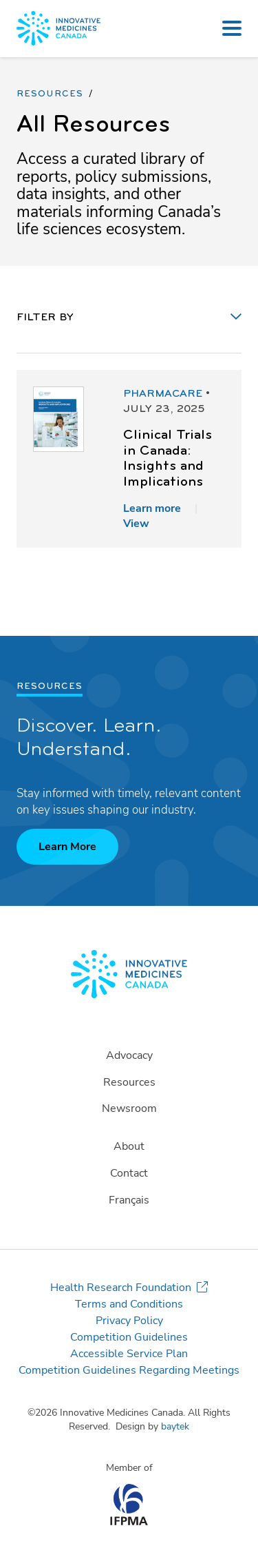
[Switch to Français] (129, 1200)
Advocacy (129, 1055)
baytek (175, 1426)
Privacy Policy (129, 1320)
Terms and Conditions (129, 1304)
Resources (50, 94)
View (136, 523)
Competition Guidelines (129, 1337)
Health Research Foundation (120, 1287)
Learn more (152, 508)
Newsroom (129, 1108)
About (129, 1146)
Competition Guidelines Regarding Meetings (129, 1370)
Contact (129, 1173)
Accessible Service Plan (129, 1353)
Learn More (67, 846)
